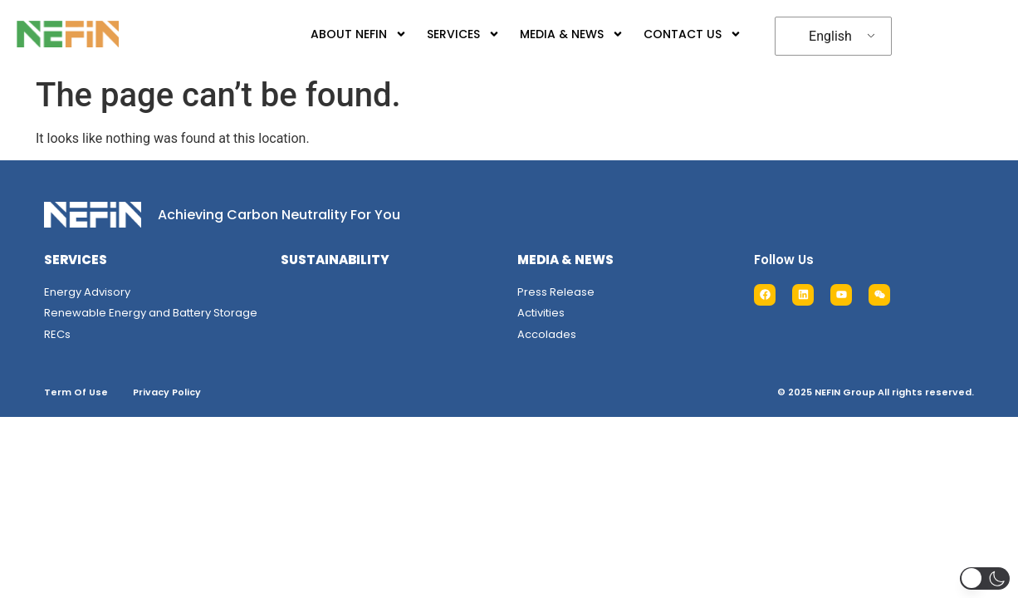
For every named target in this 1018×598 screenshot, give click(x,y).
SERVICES (463, 34)
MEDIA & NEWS (572, 34)
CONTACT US (692, 34)
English (830, 36)
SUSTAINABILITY (335, 259)
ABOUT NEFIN (359, 34)
